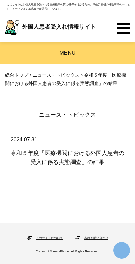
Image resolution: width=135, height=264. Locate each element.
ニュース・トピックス (56, 75)
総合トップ (16, 75)
